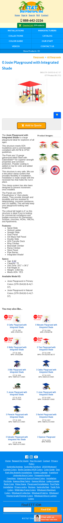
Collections (16, 36)
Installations (16, 30)
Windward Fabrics (40, 493)
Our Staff (47, 41)
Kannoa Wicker (38, 481)
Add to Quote (31, 125)
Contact (44, 15)
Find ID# (46, 509)
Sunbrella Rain (43, 487)
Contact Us (47, 46)
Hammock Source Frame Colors (31, 478)
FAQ (38, 15)
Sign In (24, 15)
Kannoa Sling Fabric (21, 481)
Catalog (47, 36)
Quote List (28, 25)
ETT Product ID (51, 75)
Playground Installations (38, 484)
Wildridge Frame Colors (25, 490)
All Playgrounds (54, 57)
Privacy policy (20, 487)
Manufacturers (47, 30)
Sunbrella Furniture (32, 466)
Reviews (32, 487)
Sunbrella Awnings (15, 466)
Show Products (31, 51)
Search (32, 15)
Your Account (36, 461)
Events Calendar (40, 472)
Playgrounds (38, 57)
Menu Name (20, 484)
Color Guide (16, 41)
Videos (16, 46)
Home (17, 15)
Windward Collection (21, 493)
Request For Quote (20, 461)
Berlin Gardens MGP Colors (30, 469)
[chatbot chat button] (48, 518)
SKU (42, 72)
